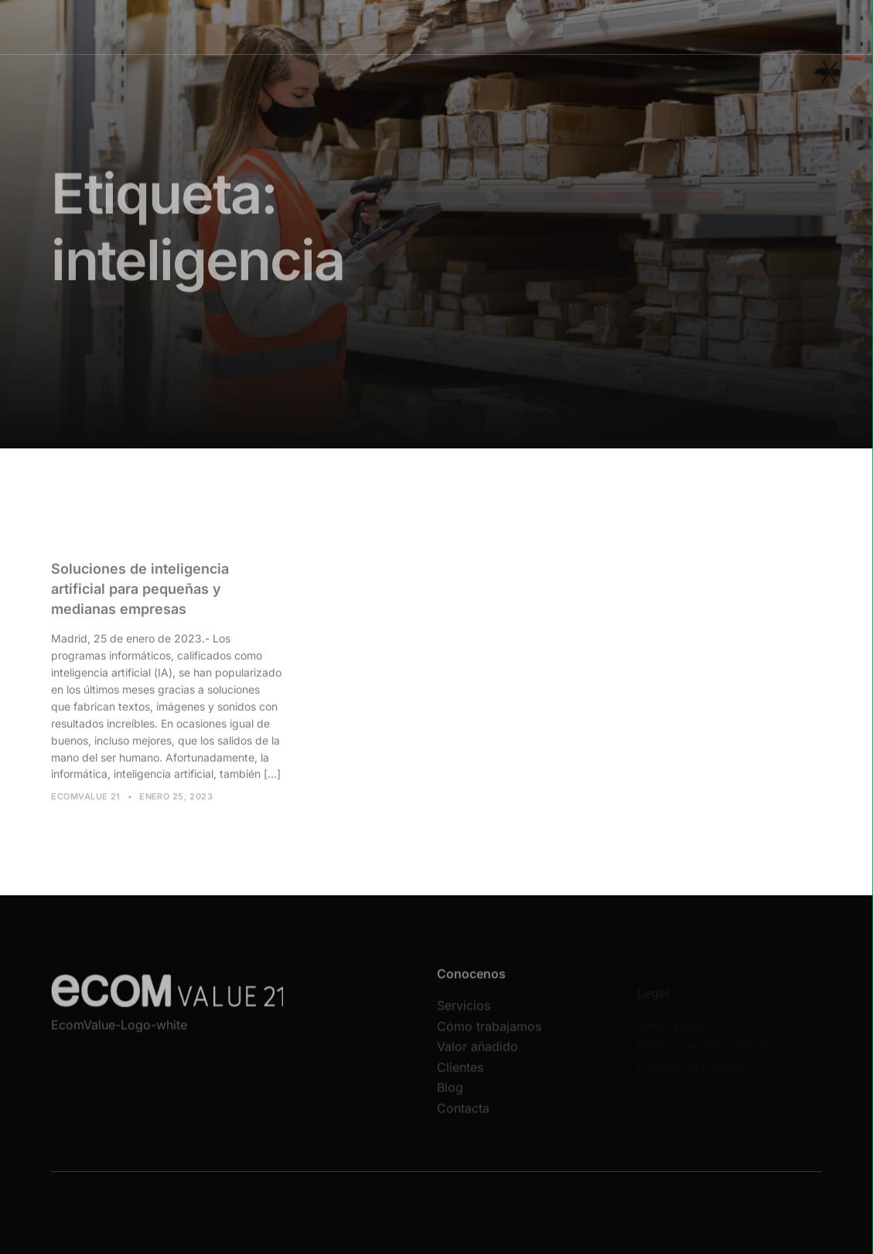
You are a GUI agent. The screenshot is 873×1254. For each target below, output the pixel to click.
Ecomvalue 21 (85, 801)
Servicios (326, 26)
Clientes (575, 26)
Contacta (463, 1118)
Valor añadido (504, 26)
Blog (450, 1098)
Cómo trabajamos (409, 26)
